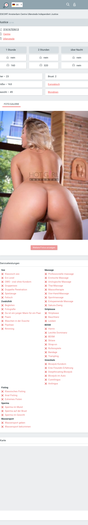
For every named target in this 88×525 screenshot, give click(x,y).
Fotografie (10, 309)
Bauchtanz (53, 317)
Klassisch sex (12, 274)
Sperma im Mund (14, 407)
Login (74, 4)
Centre (24, 14)
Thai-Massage (55, 285)
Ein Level (9, 277)
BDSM (51, 336)
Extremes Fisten (13, 399)
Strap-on (52, 344)
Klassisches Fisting (15, 391)
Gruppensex (11, 285)
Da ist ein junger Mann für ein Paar (23, 313)
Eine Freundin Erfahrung (60, 367)
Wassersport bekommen (18, 426)
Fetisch (9, 297)
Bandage (52, 352)
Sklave (51, 340)
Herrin (51, 328)
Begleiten (10, 305)
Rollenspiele (54, 348)
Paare (8, 317)
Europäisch (54, 84)
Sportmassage (55, 297)
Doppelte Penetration (16, 289)
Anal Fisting (11, 395)
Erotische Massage (58, 277)
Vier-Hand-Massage (58, 293)
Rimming (9, 328)
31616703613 (11, 29)
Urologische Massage (59, 281)
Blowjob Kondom (57, 364)
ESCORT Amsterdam (10, 14)
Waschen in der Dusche (17, 321)
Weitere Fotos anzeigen (44, 247)
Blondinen (53, 92)
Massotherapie (56, 289)
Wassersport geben (15, 422)
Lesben (52, 321)
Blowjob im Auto (57, 375)
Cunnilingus (54, 379)
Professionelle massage (61, 274)
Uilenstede (33, 14)
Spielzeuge (10, 293)
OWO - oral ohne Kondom (18, 281)
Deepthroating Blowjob (60, 371)
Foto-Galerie (11, 104)
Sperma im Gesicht (15, 414)
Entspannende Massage (60, 301)
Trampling (53, 356)
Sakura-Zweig (55, 305)
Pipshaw (9, 324)
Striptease (53, 313)
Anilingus (53, 383)
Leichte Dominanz (57, 332)
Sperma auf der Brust (16, 411)
